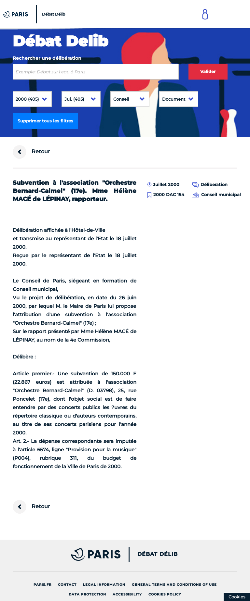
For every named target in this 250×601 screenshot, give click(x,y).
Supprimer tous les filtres (45, 120)
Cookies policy (164, 594)
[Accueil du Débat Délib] (35, 14)
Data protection (87, 594)
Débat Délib (157, 554)
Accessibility (127, 594)
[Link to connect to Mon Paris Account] (205, 14)
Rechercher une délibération (47, 58)
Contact (67, 584)
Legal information (104, 584)
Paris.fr (42, 584)
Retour (31, 152)
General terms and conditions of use (174, 584)
